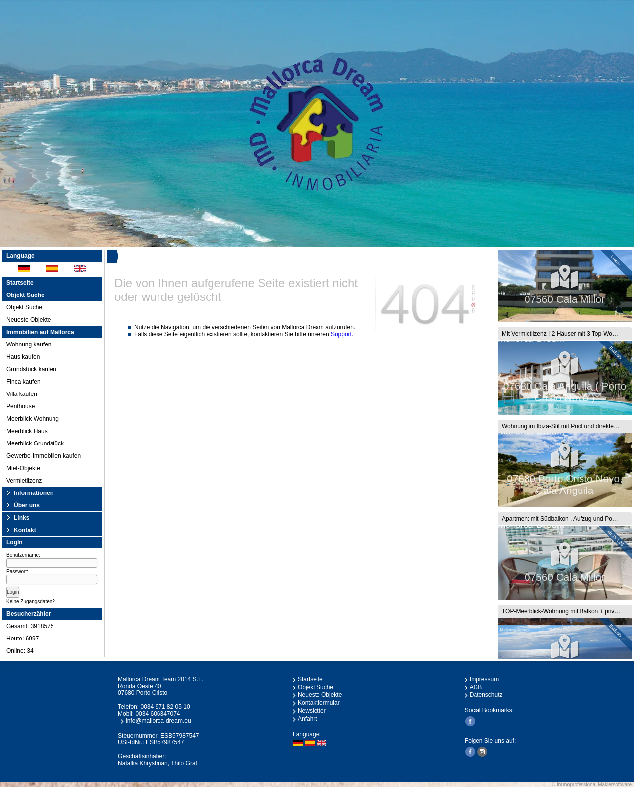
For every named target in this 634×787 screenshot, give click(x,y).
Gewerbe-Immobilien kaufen (43, 455)
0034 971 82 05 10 (165, 706)
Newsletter (312, 710)
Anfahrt (307, 718)
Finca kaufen (23, 381)
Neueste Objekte (28, 319)
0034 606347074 (157, 713)
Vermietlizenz (24, 480)
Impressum (484, 679)
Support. (342, 334)
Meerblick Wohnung (32, 418)
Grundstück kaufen (31, 369)
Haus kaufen (23, 356)
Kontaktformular (319, 702)
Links (21, 517)
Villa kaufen (21, 394)
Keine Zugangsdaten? (30, 601)
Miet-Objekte (23, 468)
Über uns (27, 505)
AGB (476, 687)
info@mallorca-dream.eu (158, 720)
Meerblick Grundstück (35, 443)
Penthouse (20, 406)
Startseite (20, 282)
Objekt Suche (24, 307)
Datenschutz (486, 694)
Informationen (33, 493)
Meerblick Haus (27, 431)
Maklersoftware (615, 784)
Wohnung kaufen (29, 344)
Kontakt (25, 530)
